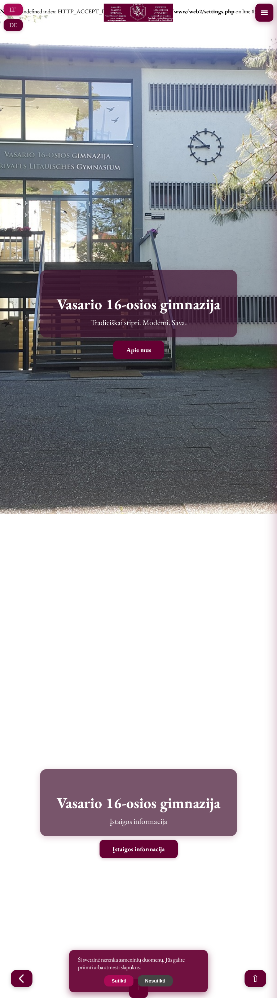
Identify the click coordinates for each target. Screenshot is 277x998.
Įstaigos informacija (139, 849)
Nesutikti (155, 981)
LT (12, 9)
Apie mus (138, 350)
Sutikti (118, 981)
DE (13, 25)
